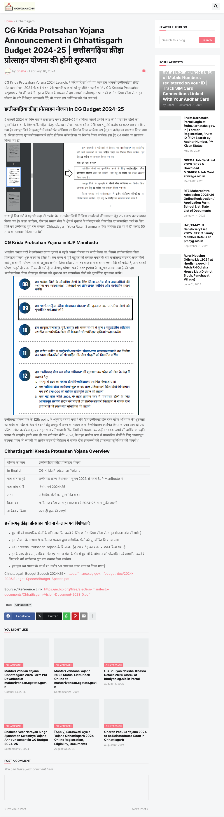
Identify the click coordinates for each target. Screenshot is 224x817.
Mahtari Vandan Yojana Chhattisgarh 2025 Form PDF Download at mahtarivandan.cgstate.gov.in (26, 679)
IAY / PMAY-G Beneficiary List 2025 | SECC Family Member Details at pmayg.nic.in (199, 233)
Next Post (139, 809)
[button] (216, 6)
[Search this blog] (179, 40)
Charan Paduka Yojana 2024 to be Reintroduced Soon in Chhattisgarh (125, 735)
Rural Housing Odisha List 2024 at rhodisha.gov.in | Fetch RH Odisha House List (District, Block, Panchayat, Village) (198, 267)
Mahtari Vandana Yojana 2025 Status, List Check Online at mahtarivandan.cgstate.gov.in (75, 679)
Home (8, 21)
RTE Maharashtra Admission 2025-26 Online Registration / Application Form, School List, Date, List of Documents (199, 200)
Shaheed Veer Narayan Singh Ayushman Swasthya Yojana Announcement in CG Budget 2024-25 (26, 738)
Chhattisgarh (25, 21)
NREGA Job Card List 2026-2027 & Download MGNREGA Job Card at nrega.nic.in (199, 168)
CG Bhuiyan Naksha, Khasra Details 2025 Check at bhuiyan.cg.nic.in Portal (125, 675)
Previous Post (16, 809)
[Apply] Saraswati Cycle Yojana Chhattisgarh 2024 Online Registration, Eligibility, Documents (74, 738)
